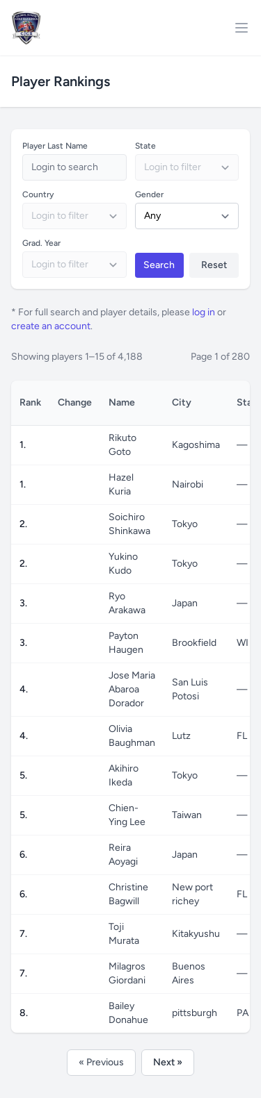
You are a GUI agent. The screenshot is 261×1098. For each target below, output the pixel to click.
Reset (214, 265)
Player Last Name (55, 146)
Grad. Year (41, 243)
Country (38, 194)
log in (203, 312)
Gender (149, 194)
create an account (50, 326)
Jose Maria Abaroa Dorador (132, 689)
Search (159, 265)
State (145, 146)
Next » (167, 1062)
